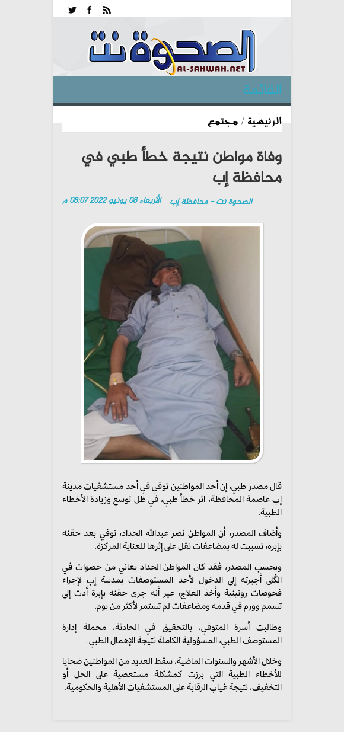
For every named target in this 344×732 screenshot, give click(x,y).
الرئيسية (264, 120)
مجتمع (223, 120)
